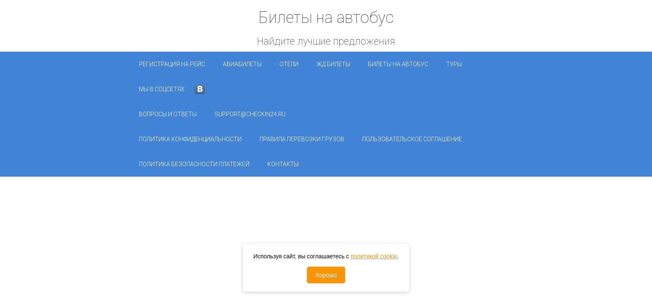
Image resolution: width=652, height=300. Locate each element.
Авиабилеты (242, 64)
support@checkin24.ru (250, 114)
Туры (454, 64)
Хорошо (326, 275)
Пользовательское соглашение (412, 139)
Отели (289, 64)
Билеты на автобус (398, 64)
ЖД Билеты (333, 64)
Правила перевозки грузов (301, 139)
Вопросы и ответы (168, 114)
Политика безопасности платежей (194, 164)
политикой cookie (374, 256)
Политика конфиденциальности (190, 139)
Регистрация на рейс (172, 64)
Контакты (283, 164)
